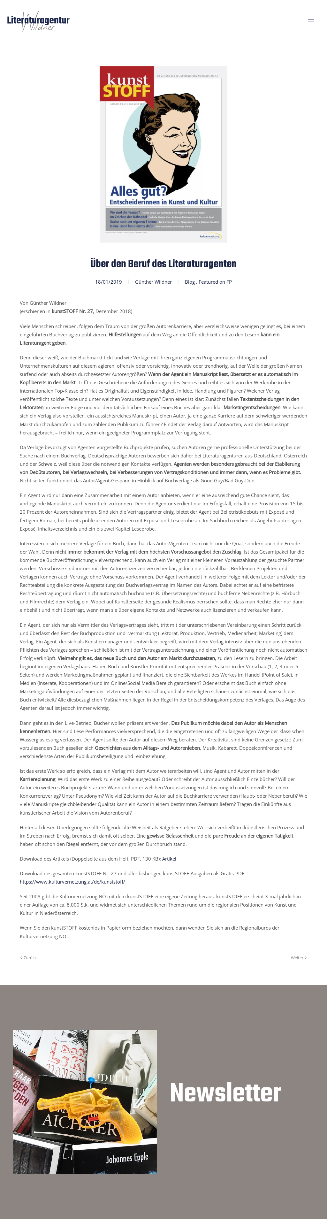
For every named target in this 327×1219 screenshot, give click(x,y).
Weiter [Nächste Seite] (299, 958)
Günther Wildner (153, 282)
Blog (190, 282)
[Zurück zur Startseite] (38, 21)
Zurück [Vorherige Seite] (28, 958)
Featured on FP (215, 282)
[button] (311, 21)
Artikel (169, 858)
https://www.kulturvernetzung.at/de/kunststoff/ (72, 881)
